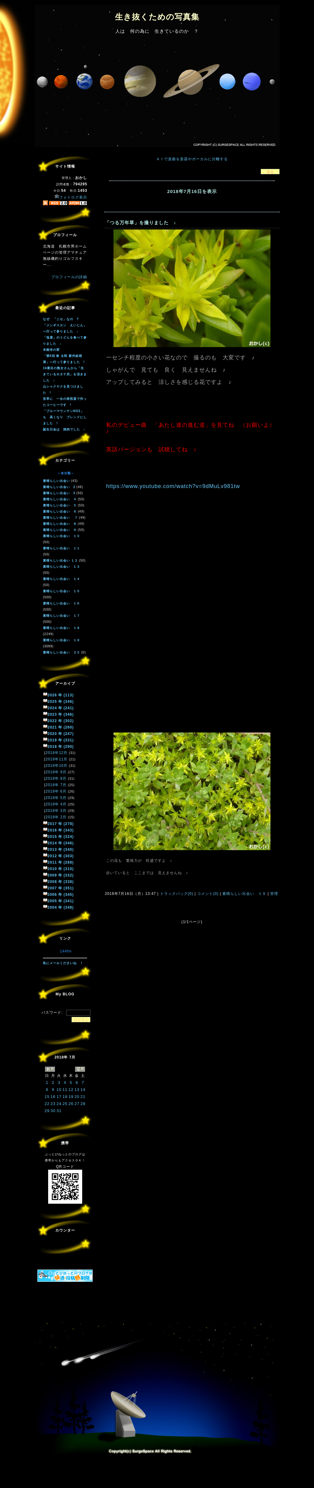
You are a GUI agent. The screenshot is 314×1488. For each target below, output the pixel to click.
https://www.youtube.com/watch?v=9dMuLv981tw (173, 486)
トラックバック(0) (176, 894)
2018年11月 (56, 759)
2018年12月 (56, 753)
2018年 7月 (56, 785)
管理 (274, 894)
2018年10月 (56, 765)
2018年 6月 (56, 791)
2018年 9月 (56, 772)
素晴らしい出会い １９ (244, 894)
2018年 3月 (56, 810)
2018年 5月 (56, 798)
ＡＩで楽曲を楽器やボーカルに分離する (192, 159)
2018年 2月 (56, 817)
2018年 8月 (56, 778)
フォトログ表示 (71, 197)
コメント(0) (207, 894)
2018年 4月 (56, 804)
